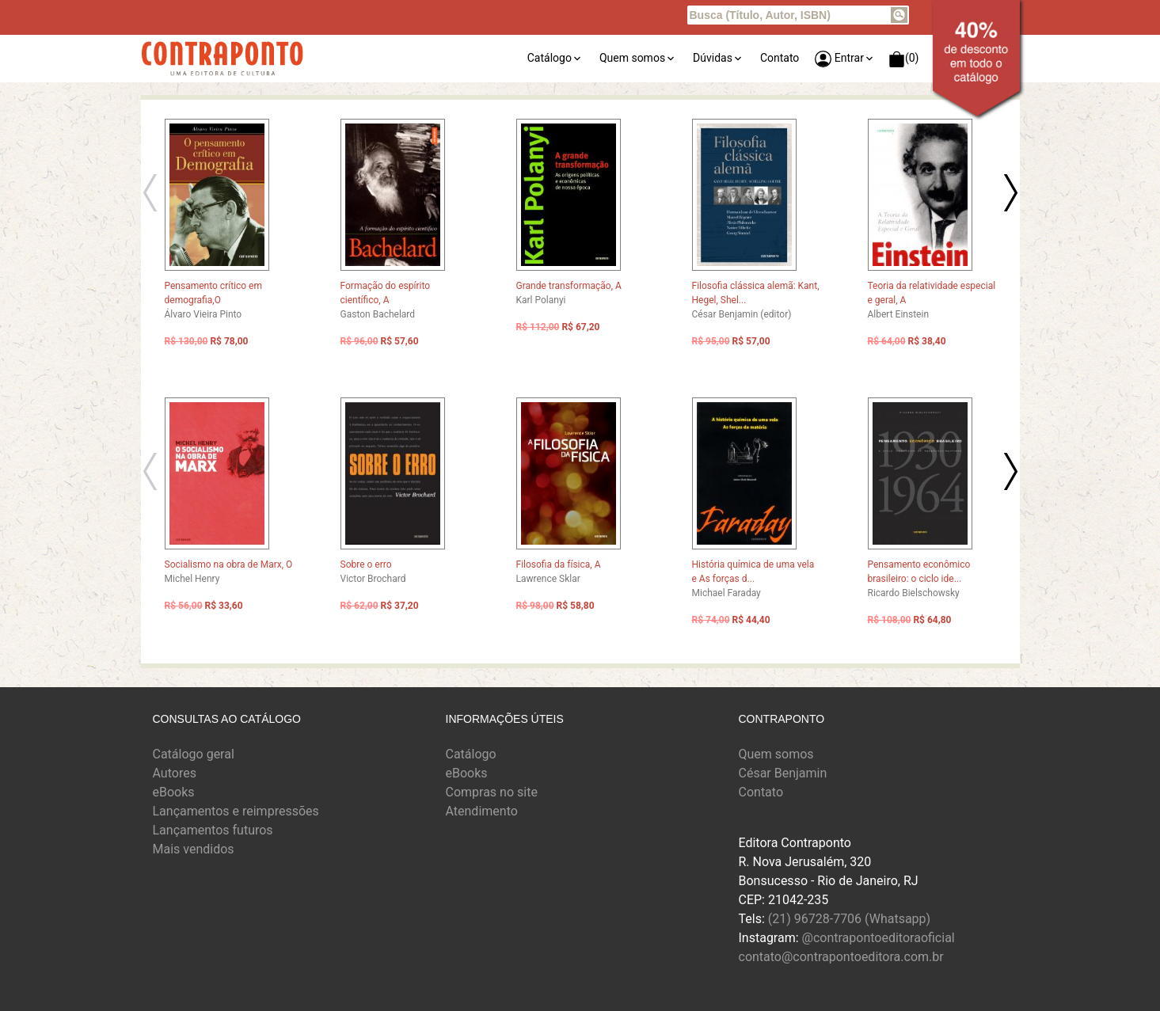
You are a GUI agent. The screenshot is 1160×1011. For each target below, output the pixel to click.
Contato (779, 57)
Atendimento (482, 811)
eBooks (174, 792)
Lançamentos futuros (213, 830)
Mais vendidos (193, 849)
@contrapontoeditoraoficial (878, 937)
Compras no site (492, 792)
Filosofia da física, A (558, 564)
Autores (174, 773)
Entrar (839, 59)
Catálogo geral (193, 754)
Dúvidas (712, 57)
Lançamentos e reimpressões (236, 811)
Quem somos (632, 57)
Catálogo (549, 57)
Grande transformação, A (569, 285)
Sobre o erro (366, 564)
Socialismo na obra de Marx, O (229, 564)
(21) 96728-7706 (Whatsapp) (849, 918)
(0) (903, 59)
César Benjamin (783, 773)
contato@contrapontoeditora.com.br (841, 956)
